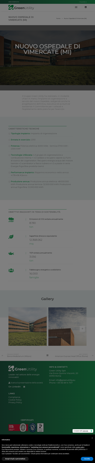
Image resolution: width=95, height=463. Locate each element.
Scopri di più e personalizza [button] (15, 459)
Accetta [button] (87, 459)
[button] (92, 438)
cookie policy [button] (80, 447)
